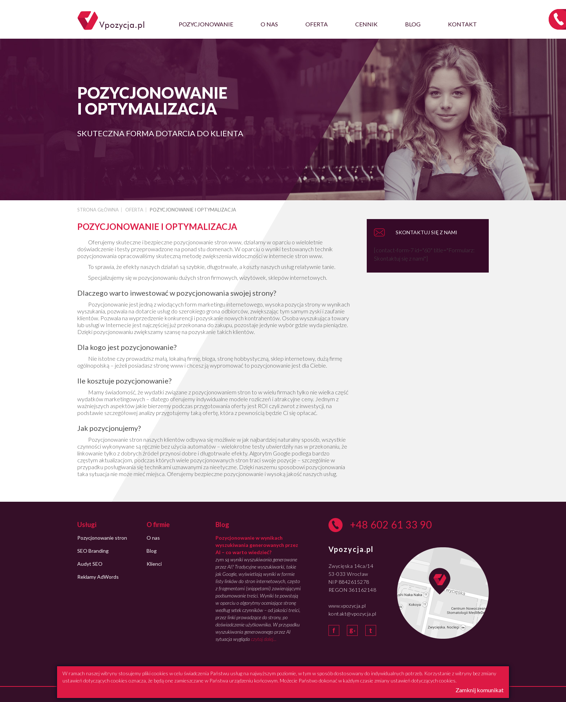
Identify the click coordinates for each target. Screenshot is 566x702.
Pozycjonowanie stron (102, 538)
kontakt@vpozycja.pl (352, 614)
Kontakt (462, 24)
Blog (413, 24)
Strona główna (98, 210)
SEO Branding (93, 551)
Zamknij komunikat (480, 689)
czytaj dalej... (264, 639)
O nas (269, 24)
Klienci (154, 564)
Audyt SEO (90, 564)
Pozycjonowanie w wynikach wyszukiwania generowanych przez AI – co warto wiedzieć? (256, 545)
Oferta (316, 24)
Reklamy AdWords (98, 577)
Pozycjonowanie (206, 24)
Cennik (366, 24)
